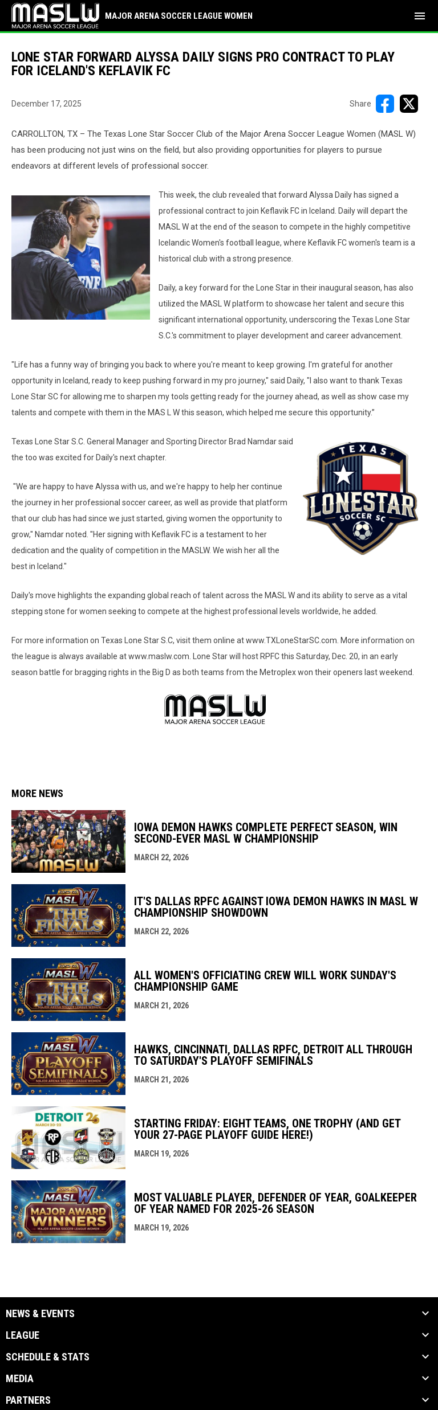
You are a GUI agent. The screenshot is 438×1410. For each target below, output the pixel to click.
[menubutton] (420, 16)
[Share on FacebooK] (385, 104)
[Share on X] (409, 104)
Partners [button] (28, 1400)
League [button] (22, 1335)
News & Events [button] (40, 1314)
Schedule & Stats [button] (48, 1357)
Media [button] (20, 1379)
